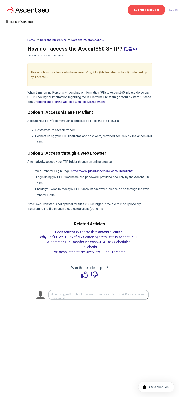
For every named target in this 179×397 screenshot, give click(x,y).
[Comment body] (98, 295)
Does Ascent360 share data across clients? (88, 232)
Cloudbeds (88, 247)
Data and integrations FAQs (88, 39)
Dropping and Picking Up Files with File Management (69, 102)
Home (31, 39)
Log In (173, 10)
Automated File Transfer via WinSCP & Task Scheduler (88, 242)
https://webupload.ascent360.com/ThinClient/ (102, 171)
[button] (146, 10)
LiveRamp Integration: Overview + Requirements (88, 252)
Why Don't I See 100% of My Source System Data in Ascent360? (88, 237)
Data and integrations (53, 39)
